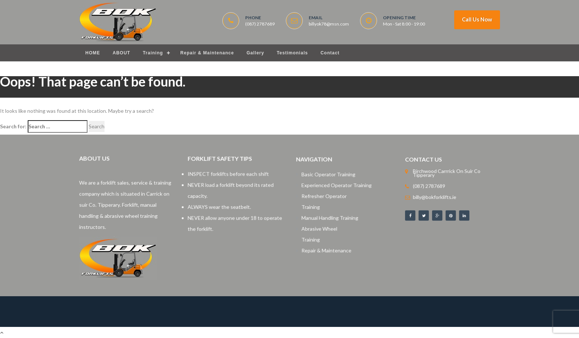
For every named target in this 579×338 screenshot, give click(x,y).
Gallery (255, 52)
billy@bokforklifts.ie (437, 196)
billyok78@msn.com (329, 24)
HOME (92, 52)
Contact (330, 52)
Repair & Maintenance (207, 52)
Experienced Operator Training (337, 187)
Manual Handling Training (331, 216)
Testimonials (292, 52)
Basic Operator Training (329, 177)
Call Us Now (477, 19)
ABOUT (121, 52)
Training (153, 52)
